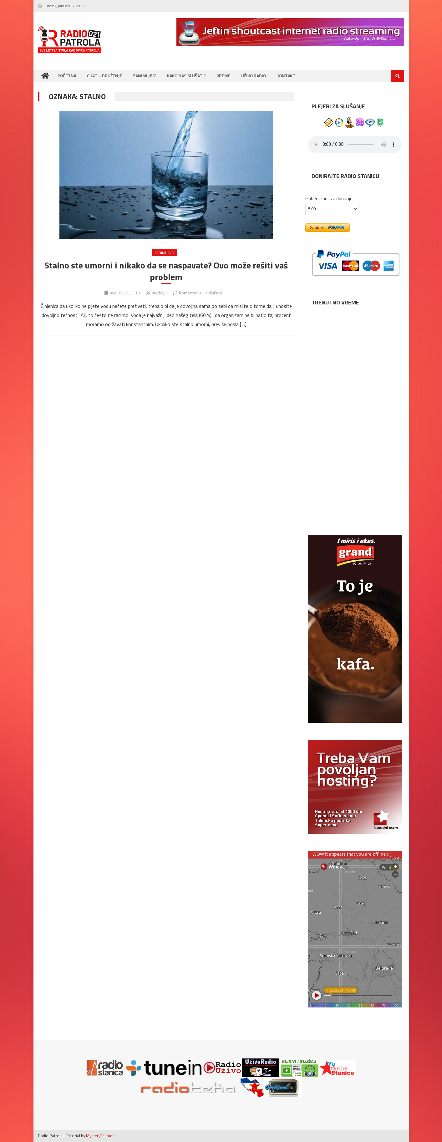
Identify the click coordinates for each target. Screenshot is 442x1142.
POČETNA (67, 75)
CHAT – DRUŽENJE (104, 75)
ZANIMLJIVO (144, 75)
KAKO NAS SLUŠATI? (186, 75)
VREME (223, 75)
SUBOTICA (354, 494)
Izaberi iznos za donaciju (329, 198)
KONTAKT (286, 75)
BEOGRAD (354, 384)
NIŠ (354, 439)
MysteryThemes (100, 1136)
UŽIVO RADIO (253, 75)
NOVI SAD (354, 330)
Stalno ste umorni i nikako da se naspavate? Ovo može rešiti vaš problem (166, 271)
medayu (159, 292)
